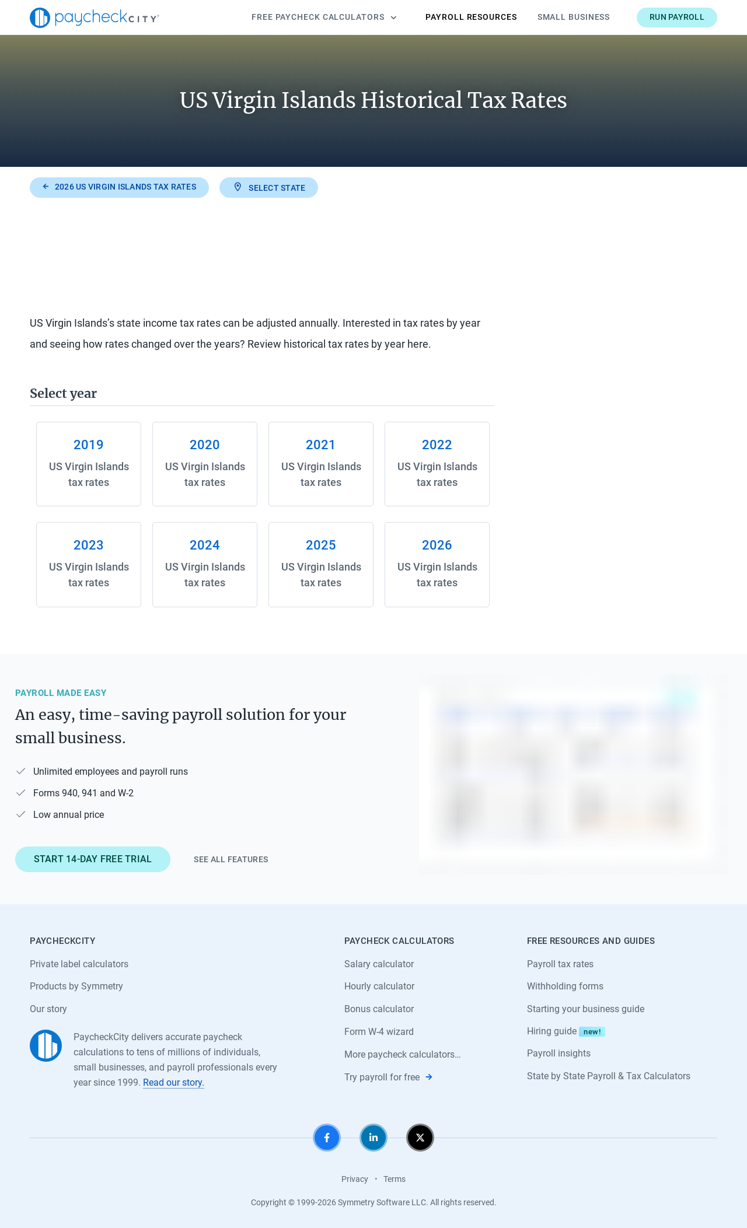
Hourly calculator (379, 986)
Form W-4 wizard (379, 1031)
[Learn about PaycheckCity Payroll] (573, 774)
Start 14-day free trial (93, 859)
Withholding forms (565, 986)
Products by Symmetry (76, 986)
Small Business (573, 17)
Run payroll (677, 17)
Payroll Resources (470, 17)
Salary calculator (379, 964)
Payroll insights (559, 1053)
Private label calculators (79, 964)
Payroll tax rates (560, 964)
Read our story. (173, 1082)
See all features (231, 859)
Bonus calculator (379, 1008)
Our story (48, 1008)
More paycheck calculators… (402, 1054)
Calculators (324, 17)
